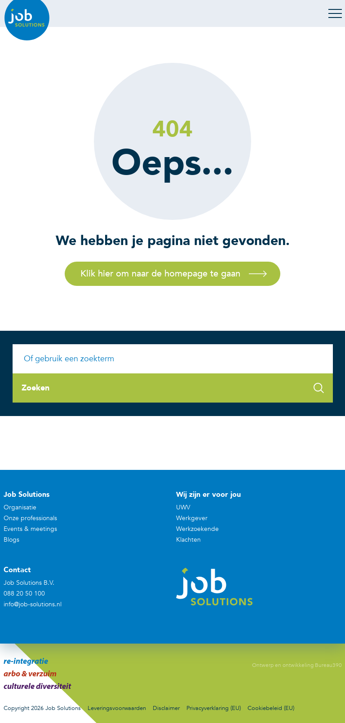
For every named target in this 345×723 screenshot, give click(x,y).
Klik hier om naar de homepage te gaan (160, 273)
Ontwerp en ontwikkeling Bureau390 (297, 665)
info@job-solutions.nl (33, 604)
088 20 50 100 (24, 593)
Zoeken (173, 388)
